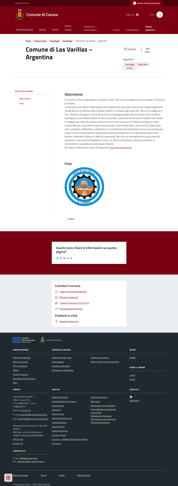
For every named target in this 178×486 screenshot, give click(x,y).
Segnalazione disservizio (101, 415)
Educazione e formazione (62, 370)
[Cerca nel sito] (158, 14)
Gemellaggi (55, 40)
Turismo (116, 29)
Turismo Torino (58, 414)
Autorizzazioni (58, 361)
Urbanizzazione (132, 29)
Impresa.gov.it (58, 405)
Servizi (55, 29)
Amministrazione (24, 29)
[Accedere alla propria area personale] (146, 3)
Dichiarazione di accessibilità (103, 405)
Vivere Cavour (68, 27)
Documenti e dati (20, 361)
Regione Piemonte (22, 3)
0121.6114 (26, 410)
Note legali (95, 401)
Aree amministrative (22, 357)
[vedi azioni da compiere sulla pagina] (145, 50)
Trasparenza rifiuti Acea (62, 418)
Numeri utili (18, 443)
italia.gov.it (56, 409)
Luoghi (132, 375)
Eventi (132, 379)
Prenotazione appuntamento (103, 419)
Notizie (133, 357)
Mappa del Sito (83, 475)
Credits (62, 475)
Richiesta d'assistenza (100, 422)
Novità (42, 29)
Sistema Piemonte (60, 430)
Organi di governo (20, 374)
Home (28, 40)
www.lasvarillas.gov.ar (121, 147)
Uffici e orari (18, 439)
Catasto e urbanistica (61, 366)
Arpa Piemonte (58, 426)
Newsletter (134, 400)
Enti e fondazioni (20, 366)
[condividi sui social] (129, 49)
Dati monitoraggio (20, 475)
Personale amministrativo (24, 378)
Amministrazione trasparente (103, 409)
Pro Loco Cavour (59, 435)
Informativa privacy (99, 397)
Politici (16, 370)
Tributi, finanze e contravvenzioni (105, 361)
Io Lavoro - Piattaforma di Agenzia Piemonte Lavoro (69, 441)
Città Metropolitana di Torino (64, 401)
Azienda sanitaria (59, 422)
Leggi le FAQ (96, 412)
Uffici (15, 382)
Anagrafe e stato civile (61, 357)
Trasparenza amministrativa (90, 28)
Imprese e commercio (100, 357)
